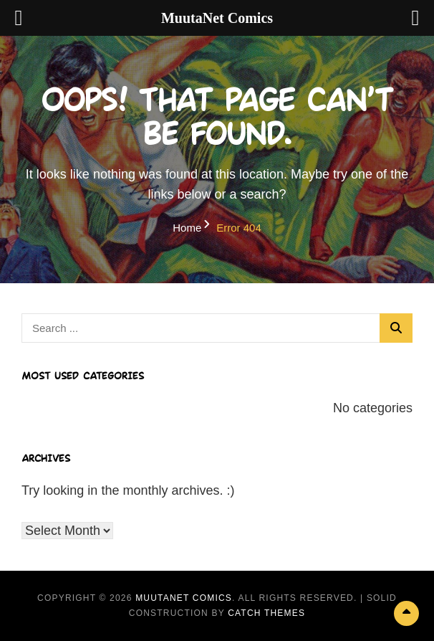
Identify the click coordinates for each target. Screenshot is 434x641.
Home (187, 228)
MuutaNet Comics (183, 598)
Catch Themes (266, 613)
